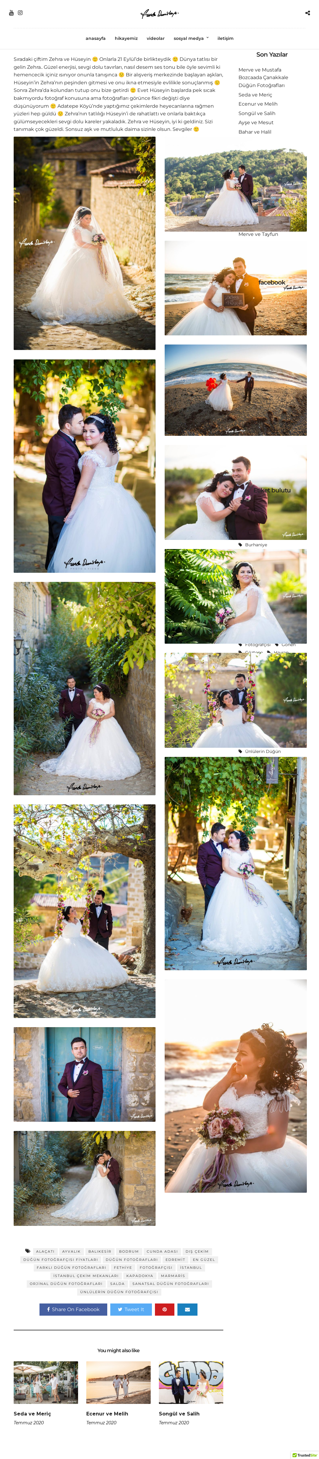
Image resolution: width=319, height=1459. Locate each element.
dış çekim (197, 1251)
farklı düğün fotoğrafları (71, 1267)
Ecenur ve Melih (107, 1414)
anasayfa (96, 38)
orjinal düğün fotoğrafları (66, 1284)
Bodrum (129, 1251)
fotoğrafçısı (156, 1267)
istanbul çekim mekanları (86, 1276)
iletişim (226, 38)
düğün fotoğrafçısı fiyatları (60, 1260)
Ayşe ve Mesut (256, 122)
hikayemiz (126, 38)
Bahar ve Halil (254, 132)
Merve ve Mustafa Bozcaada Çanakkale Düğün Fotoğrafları (263, 77)
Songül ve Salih (179, 1414)
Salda (117, 1284)
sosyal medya (189, 38)
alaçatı (45, 1251)
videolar (156, 38)
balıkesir (99, 1251)
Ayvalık (71, 1251)
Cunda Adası (162, 1251)
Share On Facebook (73, 1309)
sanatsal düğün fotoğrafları (170, 1284)
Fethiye (123, 1267)
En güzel (204, 1260)
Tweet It (131, 1309)
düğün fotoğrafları (132, 1260)
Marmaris (173, 1276)
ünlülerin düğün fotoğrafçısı (119, 1292)
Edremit (175, 1260)
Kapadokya (139, 1276)
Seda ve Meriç (32, 1414)
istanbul (191, 1267)
